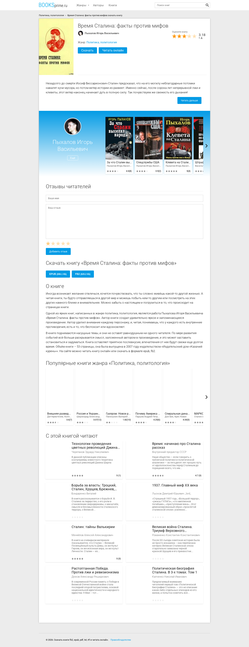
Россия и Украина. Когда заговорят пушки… (89, 415)
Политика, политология (101, 42)
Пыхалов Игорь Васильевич (102, 33)
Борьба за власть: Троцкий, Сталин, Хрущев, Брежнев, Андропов (94, 487)
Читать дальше (189, 100)
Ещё (72, 157)
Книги (113, 5)
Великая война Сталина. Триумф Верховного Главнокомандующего (172, 529)
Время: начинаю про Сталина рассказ (176, 446)
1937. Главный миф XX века (175, 485)
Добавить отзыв (58, 251)
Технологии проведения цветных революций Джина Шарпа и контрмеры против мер (95, 446)
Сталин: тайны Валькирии (93, 527)
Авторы (98, 5)
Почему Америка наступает (147, 415)
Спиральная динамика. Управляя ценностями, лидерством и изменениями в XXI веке (177, 415)
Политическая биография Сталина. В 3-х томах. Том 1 (174, 570)
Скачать (87, 50)
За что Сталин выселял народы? (119, 162)
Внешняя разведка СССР (59, 415)
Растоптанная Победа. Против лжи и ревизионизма (95, 570)
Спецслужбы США (147, 162)
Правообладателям (120, 640)
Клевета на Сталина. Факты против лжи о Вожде (178, 162)
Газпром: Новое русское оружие (118, 415)
